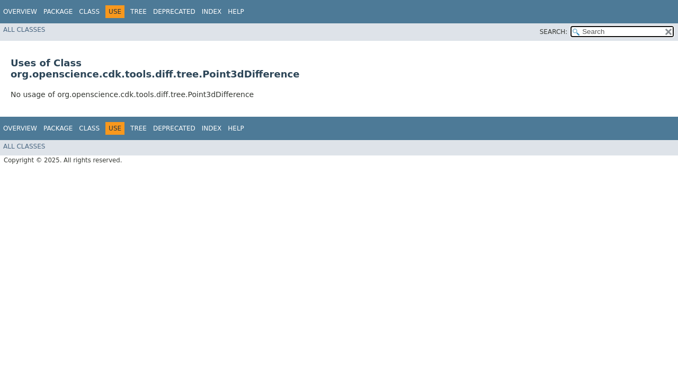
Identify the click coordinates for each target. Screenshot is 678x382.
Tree (138, 11)
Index (212, 11)
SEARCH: (554, 32)
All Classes (24, 29)
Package (58, 11)
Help (236, 11)
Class (89, 11)
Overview (20, 11)
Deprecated (174, 11)
